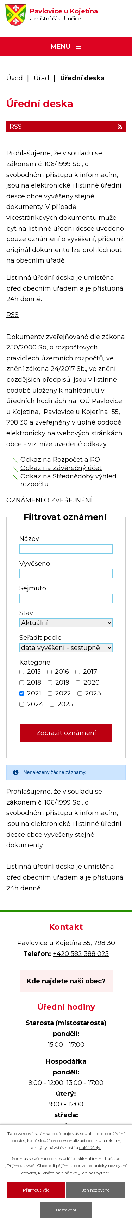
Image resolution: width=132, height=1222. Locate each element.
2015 (34, 672)
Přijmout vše (36, 1190)
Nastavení (66, 1210)
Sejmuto (32, 588)
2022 (63, 693)
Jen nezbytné (95, 1190)
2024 (35, 704)
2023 (93, 693)
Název (29, 539)
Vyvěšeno (34, 564)
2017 (90, 672)
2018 (34, 682)
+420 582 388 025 (81, 954)
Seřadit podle (40, 637)
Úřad (41, 78)
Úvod (14, 78)
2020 (91, 682)
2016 (62, 672)
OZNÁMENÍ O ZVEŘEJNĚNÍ (49, 500)
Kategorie (34, 662)
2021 (34, 693)
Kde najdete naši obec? (66, 981)
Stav (26, 613)
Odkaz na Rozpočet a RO (60, 459)
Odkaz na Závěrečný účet (61, 468)
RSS (66, 126)
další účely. (90, 1147)
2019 (62, 682)
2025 (65, 704)
